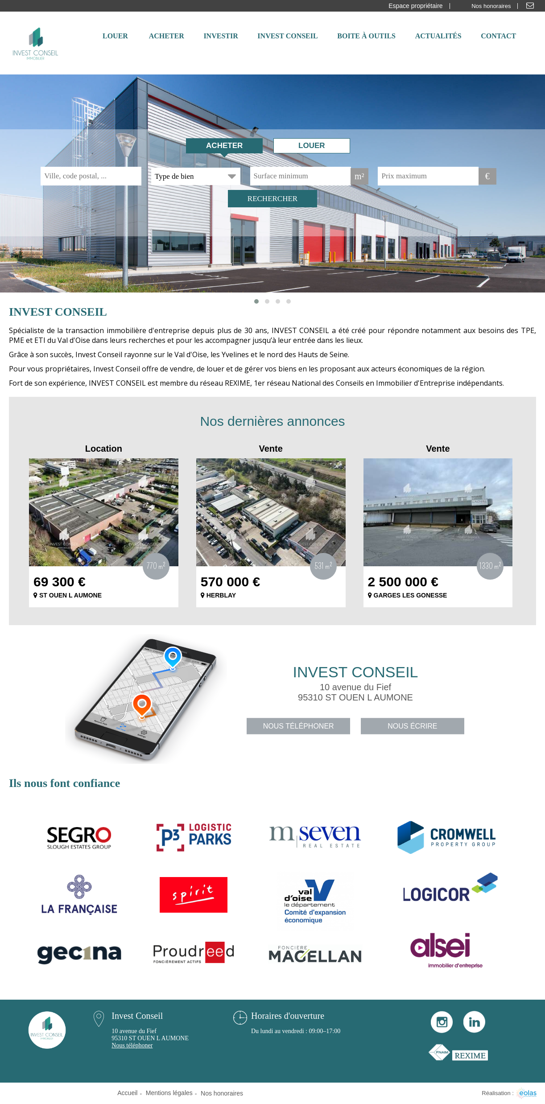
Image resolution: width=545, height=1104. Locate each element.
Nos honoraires (491, 6)
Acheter (224, 145)
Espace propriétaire (415, 5)
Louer (311, 145)
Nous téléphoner (298, 726)
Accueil (127, 1092)
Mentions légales (169, 1092)
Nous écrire (412, 726)
